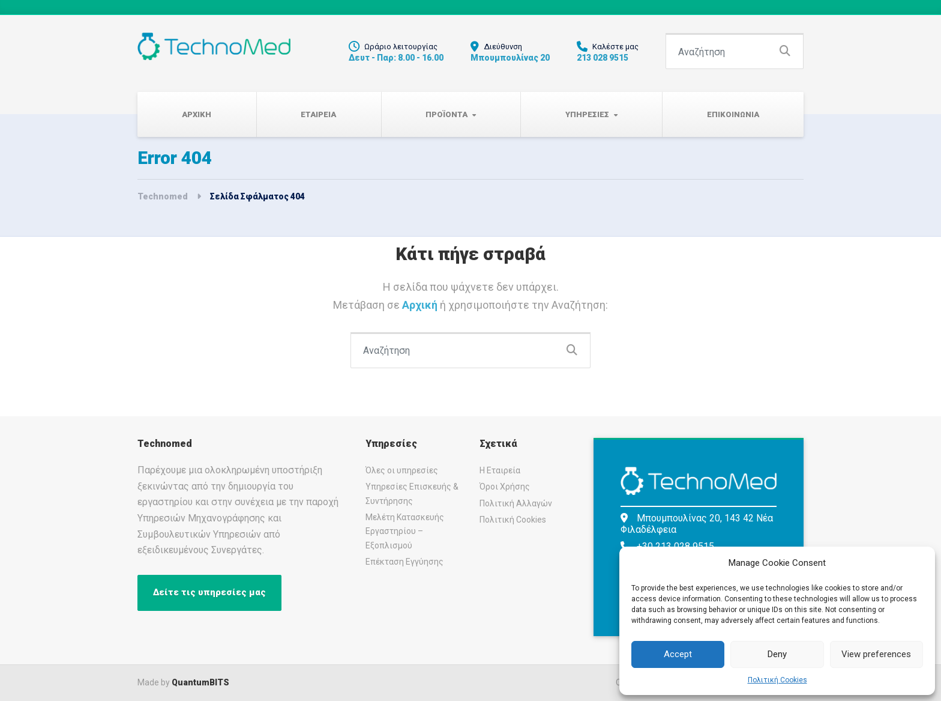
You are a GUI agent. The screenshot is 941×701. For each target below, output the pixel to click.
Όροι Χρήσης (505, 486)
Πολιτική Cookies (777, 680)
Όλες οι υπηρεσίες (401, 470)
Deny (777, 654)
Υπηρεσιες (587, 114)
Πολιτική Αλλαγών (516, 503)
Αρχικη (196, 114)
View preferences (876, 654)
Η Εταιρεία (500, 470)
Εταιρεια (318, 114)
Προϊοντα (446, 114)
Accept (678, 654)
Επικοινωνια (733, 114)
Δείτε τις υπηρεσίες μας (209, 592)
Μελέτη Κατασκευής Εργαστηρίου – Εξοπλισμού (404, 531)
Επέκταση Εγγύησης (404, 561)
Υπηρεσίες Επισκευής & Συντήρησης (411, 493)
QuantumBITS (200, 682)
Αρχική (421, 305)
